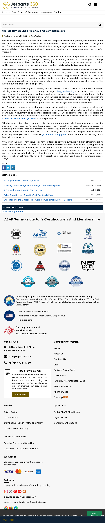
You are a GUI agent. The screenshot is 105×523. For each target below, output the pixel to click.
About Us (58, 353)
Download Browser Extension (20, 497)
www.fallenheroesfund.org (70, 302)
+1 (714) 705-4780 (20, 362)
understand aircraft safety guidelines (19, 118)
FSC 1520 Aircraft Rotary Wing (69, 380)
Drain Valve (60, 375)
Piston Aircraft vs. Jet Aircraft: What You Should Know (28, 195)
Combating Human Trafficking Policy (23, 422)
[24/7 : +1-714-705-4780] (5, 519)
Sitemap (58, 397)
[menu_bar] (95, 4)
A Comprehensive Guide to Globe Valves (23, 190)
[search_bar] (89, 4)
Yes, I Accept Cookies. (94, 516)
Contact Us (60, 359)
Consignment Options (65, 422)
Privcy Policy (10, 412)
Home (5, 12)
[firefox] (11, 508)
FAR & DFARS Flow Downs (67, 412)
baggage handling (65, 91)
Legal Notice (60, 417)
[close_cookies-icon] (102, 516)
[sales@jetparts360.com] (12, 519)
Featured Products (64, 386)
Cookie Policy (11, 417)
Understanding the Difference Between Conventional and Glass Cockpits (38, 200)
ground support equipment (55, 134)
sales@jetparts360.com (20, 356)
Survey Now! (20, 394)
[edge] (16, 508)
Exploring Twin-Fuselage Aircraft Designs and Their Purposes (32, 185)
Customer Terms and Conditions (21, 448)
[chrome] (6, 508)
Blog (14, 12)
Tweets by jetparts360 (12, 211)
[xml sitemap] (65, 397)
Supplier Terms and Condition (19, 443)
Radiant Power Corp (64, 370)
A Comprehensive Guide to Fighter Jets (22, 180)
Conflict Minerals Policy (16, 428)
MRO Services (61, 391)
